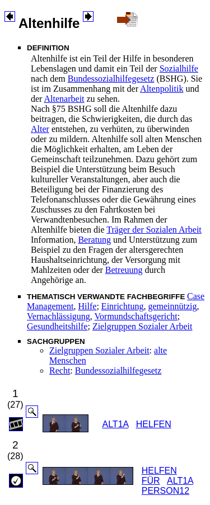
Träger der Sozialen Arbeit (154, 229)
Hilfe (87, 306)
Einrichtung (122, 306)
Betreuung (124, 270)
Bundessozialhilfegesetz (111, 78)
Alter (40, 129)
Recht (59, 370)
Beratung (94, 239)
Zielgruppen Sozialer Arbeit (142, 326)
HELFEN (153, 424)
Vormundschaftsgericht (136, 316)
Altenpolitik (161, 88)
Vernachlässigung (58, 316)
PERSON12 (165, 490)
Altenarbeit (64, 98)
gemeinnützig (172, 306)
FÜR (151, 480)
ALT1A (115, 424)
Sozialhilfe (179, 68)
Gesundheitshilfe (57, 326)
